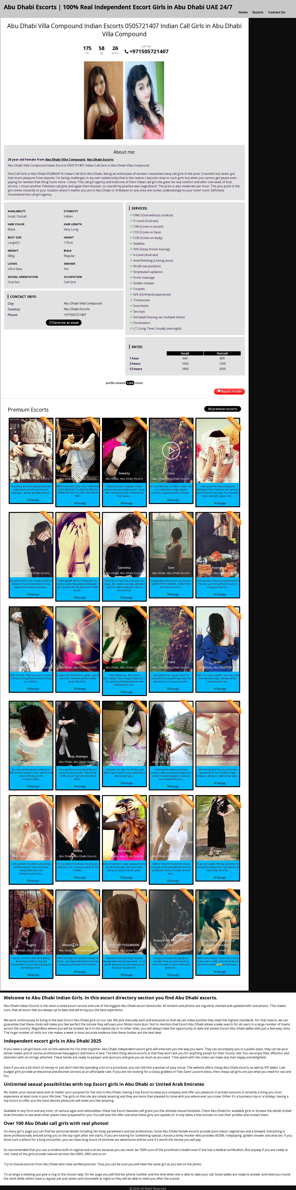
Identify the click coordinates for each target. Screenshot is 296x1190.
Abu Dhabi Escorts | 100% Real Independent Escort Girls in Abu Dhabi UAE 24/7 (118, 7)
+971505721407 (146, 49)
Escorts (258, 8)
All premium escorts (222, 407)
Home (243, 8)
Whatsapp (33, 498)
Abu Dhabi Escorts (100, 158)
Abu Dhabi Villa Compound (65, 158)
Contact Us (276, 8)
